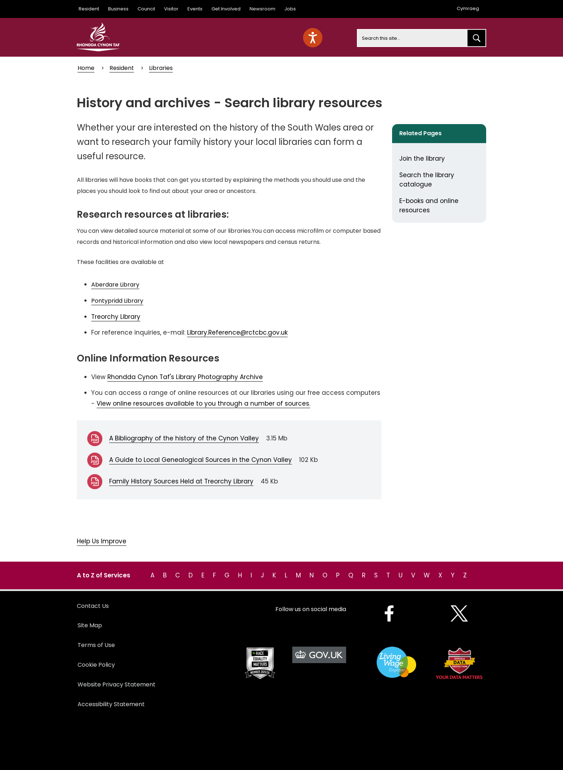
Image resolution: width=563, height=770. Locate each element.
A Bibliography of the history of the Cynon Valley (184, 438)
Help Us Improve (101, 541)
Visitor (171, 8)
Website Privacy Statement (116, 684)
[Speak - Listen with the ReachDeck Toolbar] (312, 37)
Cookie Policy (96, 665)
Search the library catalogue (426, 180)
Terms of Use (96, 645)
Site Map (90, 625)
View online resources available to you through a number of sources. (203, 403)
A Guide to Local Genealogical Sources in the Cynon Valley (200, 459)
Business (118, 8)
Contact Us (93, 606)
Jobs (290, 8)
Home (86, 68)
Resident (89, 8)
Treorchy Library (115, 316)
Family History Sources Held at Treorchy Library (181, 481)
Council (146, 8)
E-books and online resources (429, 205)
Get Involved (226, 8)
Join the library (422, 158)
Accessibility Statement (111, 704)
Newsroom (262, 8)
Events (195, 8)
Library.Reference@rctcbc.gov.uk (237, 332)
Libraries (161, 68)
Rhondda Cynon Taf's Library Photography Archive (185, 377)
